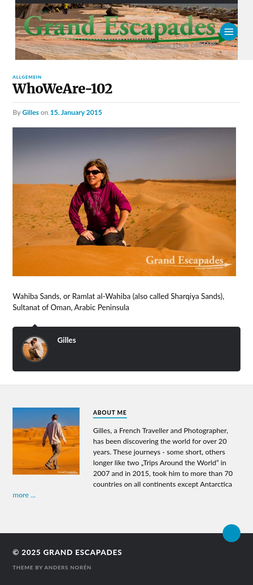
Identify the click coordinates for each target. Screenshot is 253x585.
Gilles (30, 112)
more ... (24, 494)
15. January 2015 (76, 112)
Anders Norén (68, 567)
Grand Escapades (82, 552)
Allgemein (27, 77)
